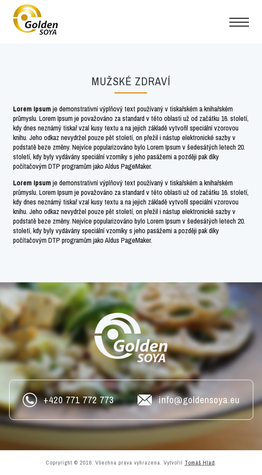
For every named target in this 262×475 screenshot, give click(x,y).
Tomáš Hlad (200, 462)
